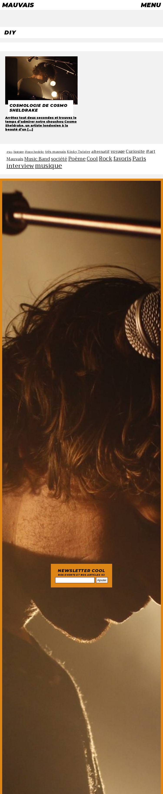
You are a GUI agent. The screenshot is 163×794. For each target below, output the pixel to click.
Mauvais (18, 5)
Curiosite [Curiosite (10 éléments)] (135, 151)
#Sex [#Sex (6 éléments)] (9, 152)
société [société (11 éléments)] (59, 159)
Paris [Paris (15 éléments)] (139, 158)
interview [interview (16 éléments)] (20, 166)
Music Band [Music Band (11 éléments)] (37, 159)
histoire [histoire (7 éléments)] (18, 152)
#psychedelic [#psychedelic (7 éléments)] (34, 152)
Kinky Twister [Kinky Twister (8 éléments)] (78, 152)
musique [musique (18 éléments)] (48, 165)
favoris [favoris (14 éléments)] (122, 158)
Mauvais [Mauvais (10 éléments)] (15, 159)
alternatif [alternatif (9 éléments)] (100, 151)
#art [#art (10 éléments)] (150, 151)
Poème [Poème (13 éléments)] (77, 158)
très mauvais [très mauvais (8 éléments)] (55, 152)
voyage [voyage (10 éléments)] (118, 151)
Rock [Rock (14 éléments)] (105, 158)
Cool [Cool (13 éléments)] (92, 158)
